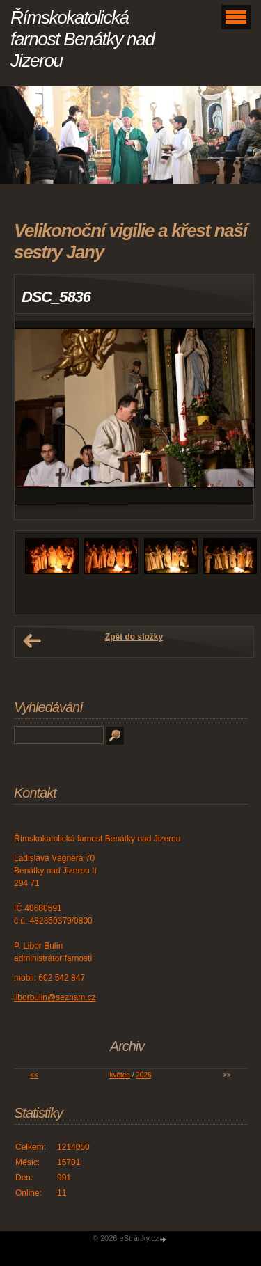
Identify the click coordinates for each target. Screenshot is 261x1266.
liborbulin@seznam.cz (55, 997)
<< (34, 1075)
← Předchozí (32, 641)
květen (119, 1075)
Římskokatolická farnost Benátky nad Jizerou (82, 39)
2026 (143, 1075)
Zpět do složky (134, 637)
